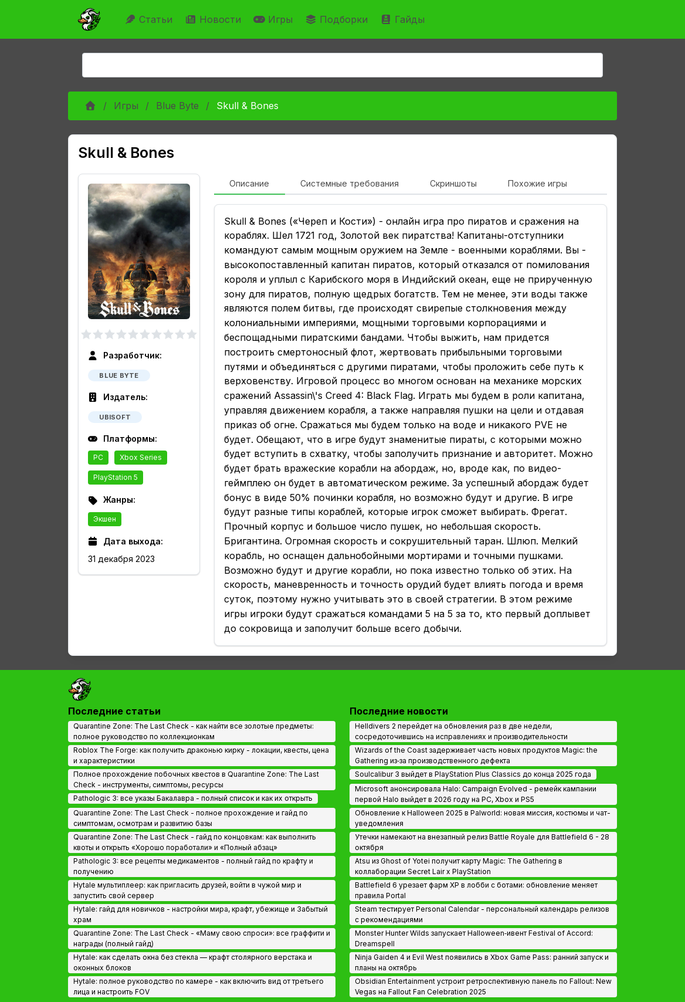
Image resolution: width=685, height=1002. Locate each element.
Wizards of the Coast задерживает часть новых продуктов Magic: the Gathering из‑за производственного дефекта (476, 755)
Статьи (149, 19)
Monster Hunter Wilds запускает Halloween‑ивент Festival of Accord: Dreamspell (474, 938)
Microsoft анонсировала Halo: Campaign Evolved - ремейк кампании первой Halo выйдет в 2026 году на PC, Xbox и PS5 (475, 794)
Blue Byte (177, 105)
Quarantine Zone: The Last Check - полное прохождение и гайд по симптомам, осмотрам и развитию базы (190, 818)
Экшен (104, 518)
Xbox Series (141, 457)
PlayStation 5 (115, 477)
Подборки (338, 19)
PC (98, 457)
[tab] (249, 184)
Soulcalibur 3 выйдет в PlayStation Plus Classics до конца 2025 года (473, 774)
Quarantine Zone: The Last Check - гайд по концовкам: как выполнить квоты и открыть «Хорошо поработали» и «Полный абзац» (194, 842)
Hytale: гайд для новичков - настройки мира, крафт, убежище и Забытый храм (200, 914)
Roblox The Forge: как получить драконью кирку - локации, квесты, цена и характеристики (201, 755)
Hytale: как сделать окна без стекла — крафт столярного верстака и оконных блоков (192, 962)
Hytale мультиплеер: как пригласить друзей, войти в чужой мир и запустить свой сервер (187, 890)
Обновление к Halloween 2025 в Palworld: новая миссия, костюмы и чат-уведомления (483, 818)
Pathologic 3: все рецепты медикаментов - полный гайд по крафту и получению (193, 866)
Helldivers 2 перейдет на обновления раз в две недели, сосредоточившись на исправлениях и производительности (461, 731)
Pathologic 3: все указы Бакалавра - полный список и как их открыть (193, 798)
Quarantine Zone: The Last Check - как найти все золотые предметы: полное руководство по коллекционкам (193, 731)
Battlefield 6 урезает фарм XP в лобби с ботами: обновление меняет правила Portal (476, 890)
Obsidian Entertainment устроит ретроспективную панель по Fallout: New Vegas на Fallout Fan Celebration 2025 (483, 986)
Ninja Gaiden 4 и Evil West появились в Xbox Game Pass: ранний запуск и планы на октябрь (482, 962)
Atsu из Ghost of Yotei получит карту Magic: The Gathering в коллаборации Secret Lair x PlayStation (458, 866)
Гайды (404, 19)
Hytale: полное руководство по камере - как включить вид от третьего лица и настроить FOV (198, 986)
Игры (274, 19)
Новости (214, 19)
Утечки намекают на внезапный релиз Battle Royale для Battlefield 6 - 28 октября (482, 842)
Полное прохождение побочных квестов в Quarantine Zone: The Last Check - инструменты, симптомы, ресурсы (196, 779)
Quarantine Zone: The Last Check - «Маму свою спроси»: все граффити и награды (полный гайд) (201, 938)
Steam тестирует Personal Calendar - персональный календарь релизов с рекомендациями (482, 914)
